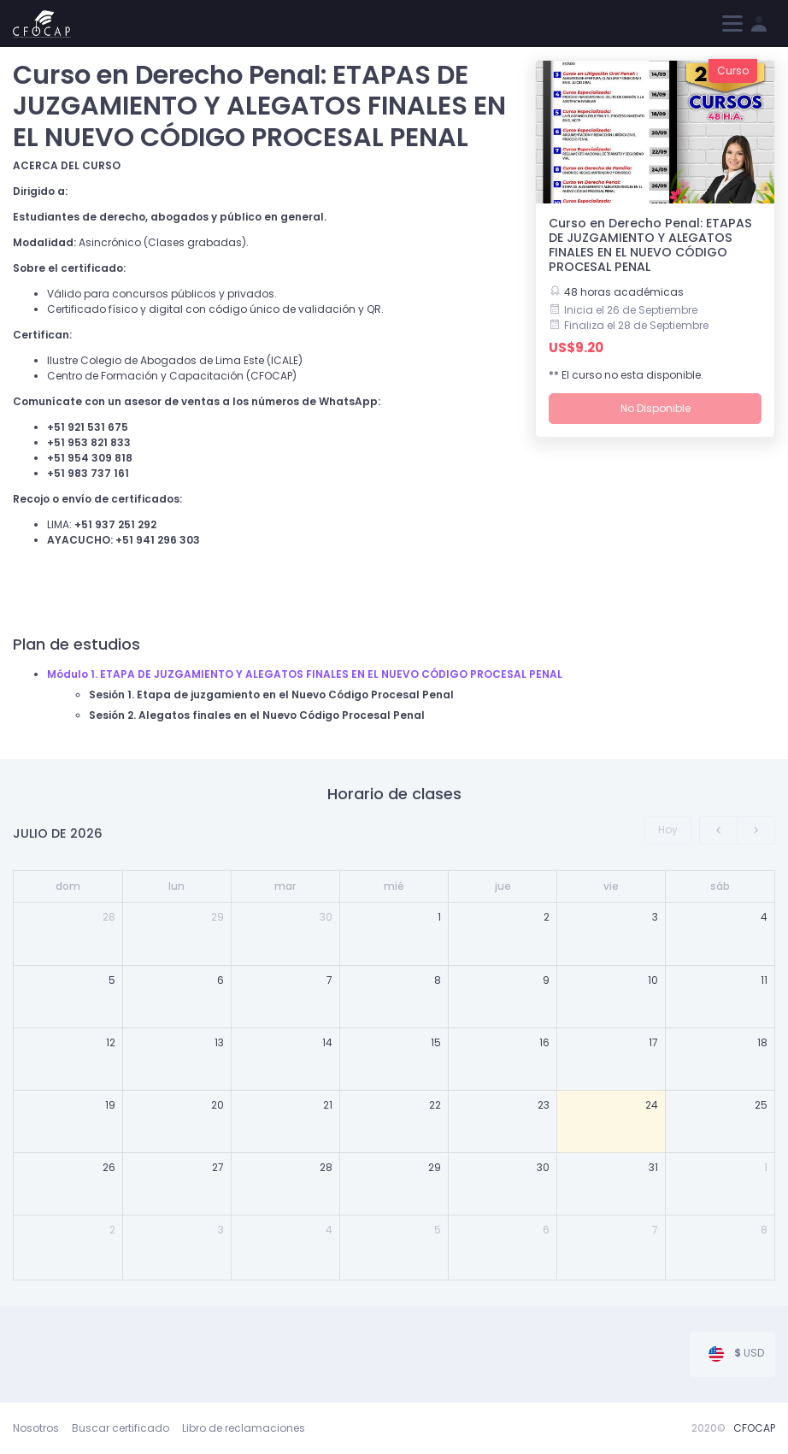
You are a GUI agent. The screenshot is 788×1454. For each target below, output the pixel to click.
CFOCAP (754, 1428)
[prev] (718, 830)
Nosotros (36, 1428)
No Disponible (655, 408)
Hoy (668, 829)
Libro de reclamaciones (243, 1428)
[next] (756, 830)
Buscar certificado (120, 1428)
